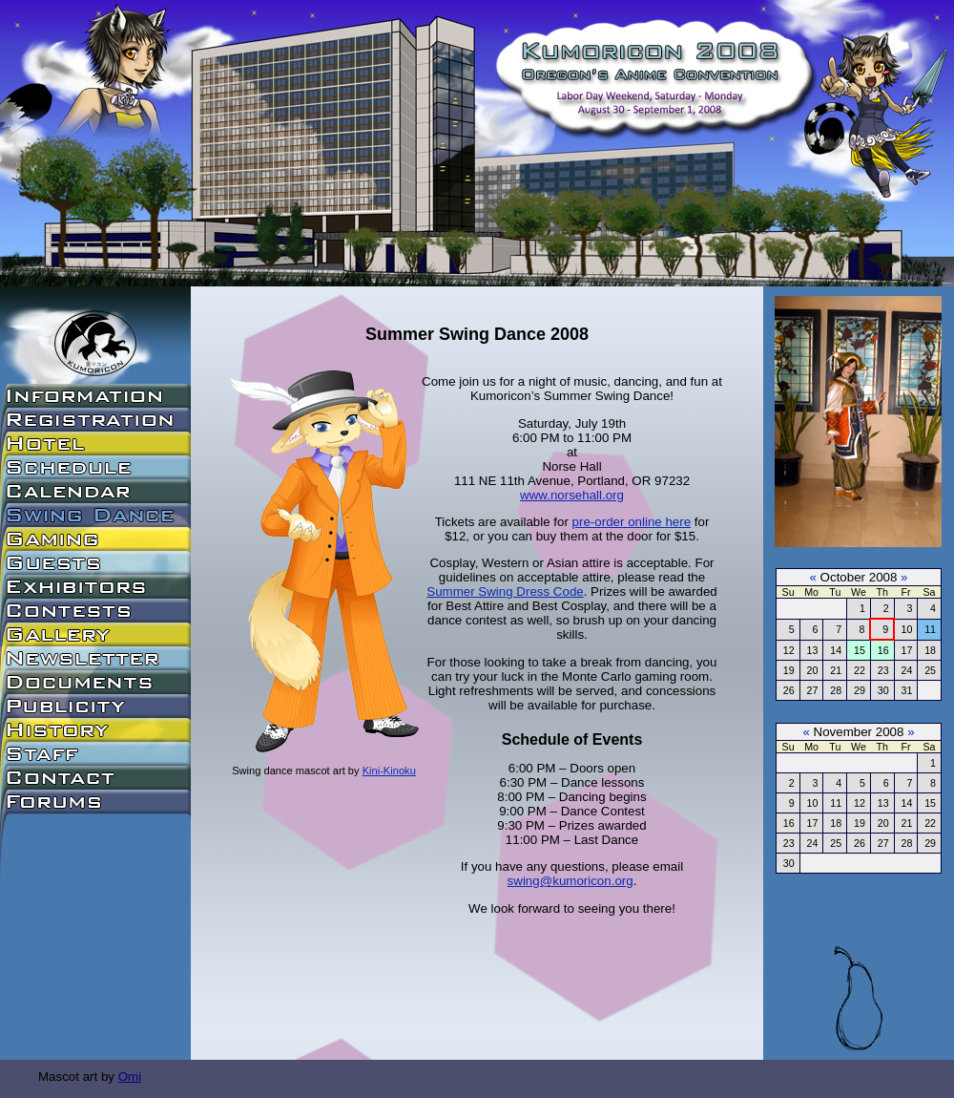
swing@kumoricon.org (570, 881)
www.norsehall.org (572, 495)
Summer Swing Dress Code (504, 591)
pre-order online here (631, 522)
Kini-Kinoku (389, 770)
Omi (129, 1076)
